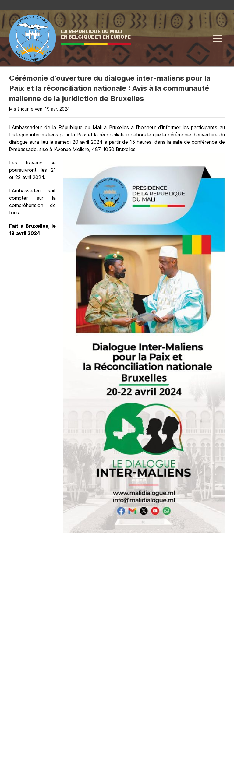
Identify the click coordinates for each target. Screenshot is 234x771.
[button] (217, 38)
